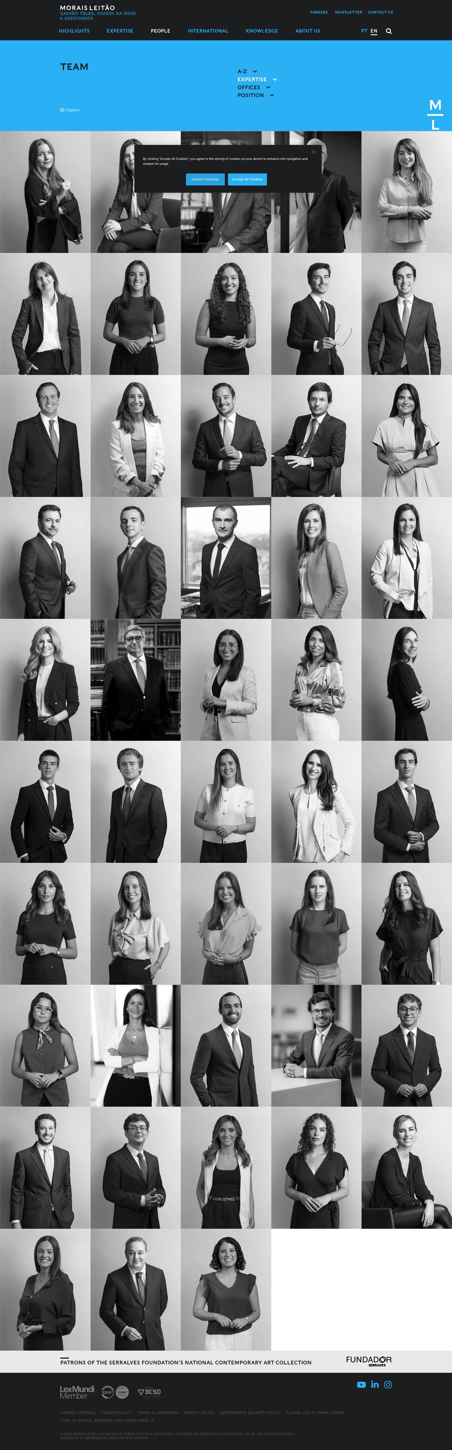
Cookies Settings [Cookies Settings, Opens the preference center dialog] (205, 179)
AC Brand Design (94, 1438)
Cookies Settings (77, 1413)
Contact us (380, 12)
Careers (319, 12)
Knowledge (262, 31)
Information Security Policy (250, 1413)
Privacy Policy (199, 1413)
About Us (307, 31)
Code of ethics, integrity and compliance (107, 1420)
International (208, 31)
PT (364, 31)
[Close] (313, 151)
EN (373, 31)
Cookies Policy (116, 1413)
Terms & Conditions (158, 1413)
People (160, 31)
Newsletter (348, 12)
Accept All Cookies (247, 179)
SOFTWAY (141, 1438)
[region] (228, 169)
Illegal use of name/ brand (315, 1413)
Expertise (120, 31)
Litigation (70, 110)
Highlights (74, 31)
